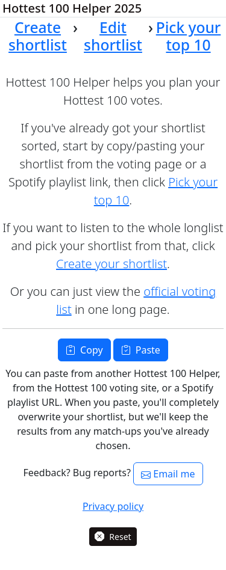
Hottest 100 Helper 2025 (72, 8)
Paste (140, 350)
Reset (113, 536)
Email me (168, 473)
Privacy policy (113, 506)
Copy (84, 350)
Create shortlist (37, 36)
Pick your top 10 (188, 36)
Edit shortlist (113, 36)
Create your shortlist (111, 264)
